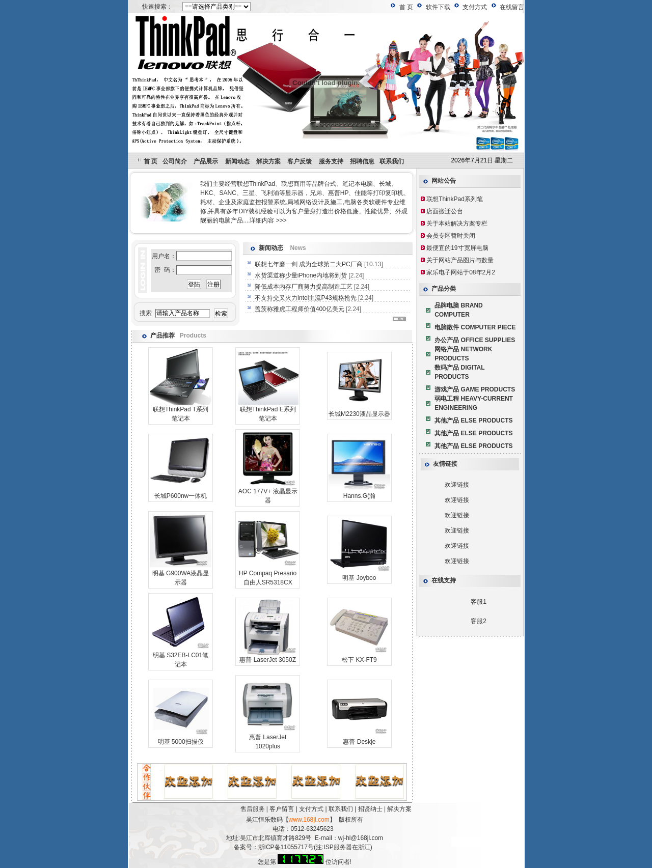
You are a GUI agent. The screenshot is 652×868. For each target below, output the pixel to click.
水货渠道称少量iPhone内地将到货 (302, 275)
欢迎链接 (457, 484)
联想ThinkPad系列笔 (454, 199)
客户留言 (281, 809)
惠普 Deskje (359, 741)
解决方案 (399, 809)
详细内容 (262, 220)
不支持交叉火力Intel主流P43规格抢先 (306, 297)
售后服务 (252, 809)
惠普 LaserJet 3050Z (267, 659)
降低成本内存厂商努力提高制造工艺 (304, 286)
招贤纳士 (370, 809)
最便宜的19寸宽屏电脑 (457, 247)
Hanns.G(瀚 (359, 495)
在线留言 (512, 7)
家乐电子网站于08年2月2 (460, 272)
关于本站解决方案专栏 (456, 223)
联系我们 (341, 809)
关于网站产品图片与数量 (460, 260)
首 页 (406, 7)
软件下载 (438, 7)
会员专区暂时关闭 (450, 235)
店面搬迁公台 (444, 211)
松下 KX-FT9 (359, 659)
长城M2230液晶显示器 (359, 413)
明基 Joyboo (359, 577)
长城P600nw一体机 (180, 495)
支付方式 (475, 7)
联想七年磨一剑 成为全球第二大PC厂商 (309, 264)
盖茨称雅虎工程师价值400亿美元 (300, 309)
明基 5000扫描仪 (181, 741)
